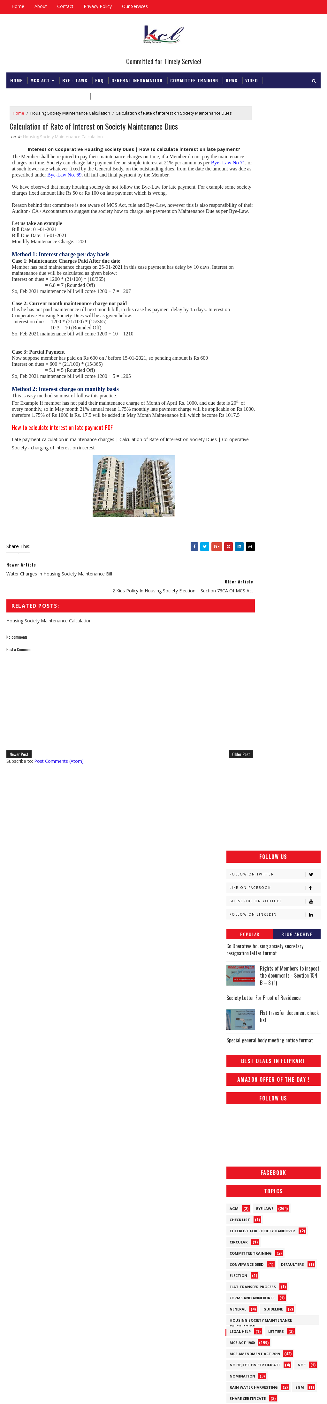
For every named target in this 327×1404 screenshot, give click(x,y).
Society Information (251, 751)
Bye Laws (265, 550)
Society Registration (252, 785)
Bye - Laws (74, 79)
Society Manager (247, 762)
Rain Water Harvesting (254, 729)
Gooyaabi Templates (96, 1392)
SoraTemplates (38, 1392)
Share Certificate (248, 740)
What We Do (277, 796)
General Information (137, 79)
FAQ (99, 79)
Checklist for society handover (262, 572)
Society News (243, 773)
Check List (240, 561)
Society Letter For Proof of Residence (263, 339)
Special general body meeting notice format (269, 382)
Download (105, 95)
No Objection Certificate (255, 706)
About (40, 6)
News (232, 79)
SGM (299, 729)
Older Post (206, 780)
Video (251, 79)
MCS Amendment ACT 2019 (255, 695)
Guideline (273, 651)
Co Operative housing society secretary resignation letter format (264, 291)
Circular (239, 584)
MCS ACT (40, 79)
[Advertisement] (273, 146)
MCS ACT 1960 (242, 684)
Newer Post (19, 780)
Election (238, 617)
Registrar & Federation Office (48, 95)
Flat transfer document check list (289, 358)
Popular (250, 276)
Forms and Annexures (252, 639)
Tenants (238, 796)
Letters (276, 673)
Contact (65, 6)
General (238, 651)
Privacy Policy (98, 6)
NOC (302, 706)
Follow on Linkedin (275, 256)
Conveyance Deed (246, 606)
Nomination (242, 718)
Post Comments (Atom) (59, 788)
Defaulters (292, 606)
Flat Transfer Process (253, 628)
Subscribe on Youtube (275, 243)
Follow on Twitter (275, 216)
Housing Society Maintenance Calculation (70, 113)
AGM (234, 550)
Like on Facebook (275, 229)
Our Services (135, 6)
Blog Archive (296, 276)
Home (17, 6)
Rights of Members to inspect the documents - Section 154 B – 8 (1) (289, 317)
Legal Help (240, 673)
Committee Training (194, 79)
